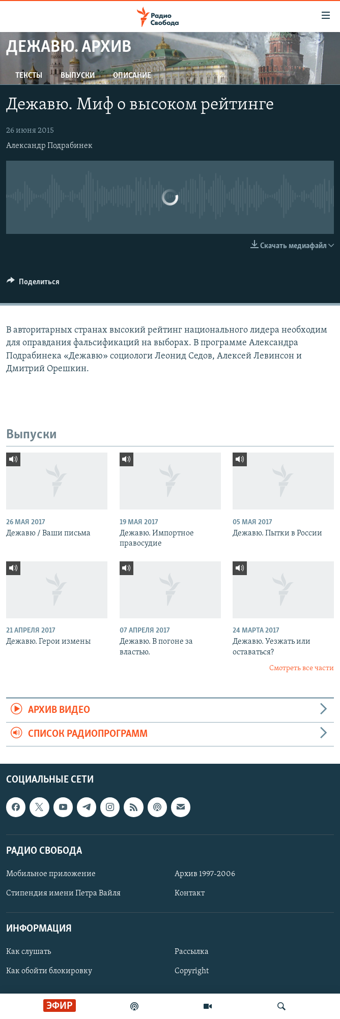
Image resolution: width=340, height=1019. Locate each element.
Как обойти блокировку (49, 972)
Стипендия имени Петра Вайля (63, 893)
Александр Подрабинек (49, 146)
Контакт (190, 893)
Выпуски (78, 76)
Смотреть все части (301, 668)
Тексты (28, 76)
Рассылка (192, 952)
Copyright (192, 972)
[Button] (33, 284)
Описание (132, 76)
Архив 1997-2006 (205, 874)
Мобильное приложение (51, 874)
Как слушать (28, 952)
